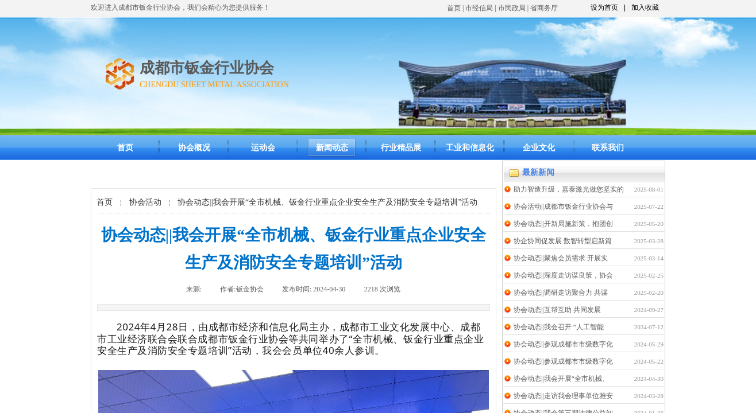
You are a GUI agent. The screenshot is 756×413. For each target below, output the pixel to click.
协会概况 (194, 147)
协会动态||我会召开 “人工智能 (559, 327)
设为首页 (604, 7)
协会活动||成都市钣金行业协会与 (563, 206)
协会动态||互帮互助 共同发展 (557, 310)
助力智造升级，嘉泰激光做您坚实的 (569, 189)
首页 (454, 8)
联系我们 (608, 147)
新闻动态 (332, 147)
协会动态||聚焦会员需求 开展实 (561, 258)
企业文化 (539, 147)
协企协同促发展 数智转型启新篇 (563, 241)
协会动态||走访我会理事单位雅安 (563, 396)
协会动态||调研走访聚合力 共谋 (561, 293)
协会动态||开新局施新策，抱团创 (563, 224)
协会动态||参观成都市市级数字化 (563, 344)
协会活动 (145, 202)
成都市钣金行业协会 (207, 68)
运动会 (263, 147)
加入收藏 (645, 7)
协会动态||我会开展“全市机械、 (561, 379)
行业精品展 (401, 147)
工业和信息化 (470, 147)
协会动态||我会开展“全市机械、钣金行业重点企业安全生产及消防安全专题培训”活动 (327, 202)
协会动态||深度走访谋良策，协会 (563, 275)
